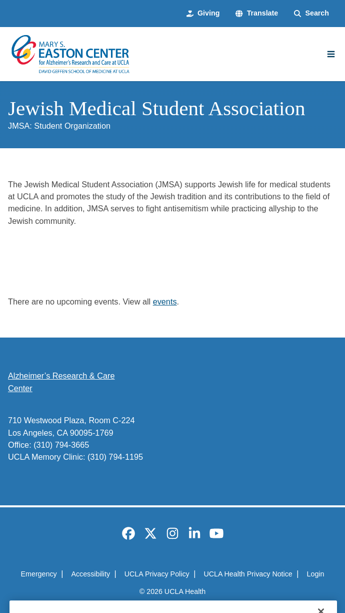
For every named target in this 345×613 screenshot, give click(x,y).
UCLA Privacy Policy (157, 574)
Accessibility (90, 574)
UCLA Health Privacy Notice (248, 574)
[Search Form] (311, 13)
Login (315, 574)
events (165, 301)
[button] (257, 13)
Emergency (39, 574)
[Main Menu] (331, 54)
